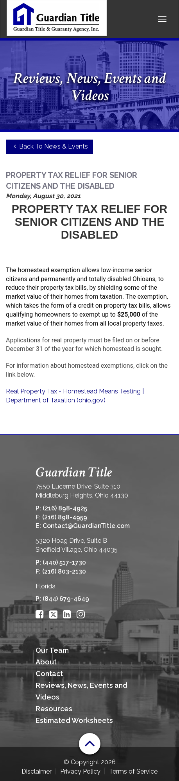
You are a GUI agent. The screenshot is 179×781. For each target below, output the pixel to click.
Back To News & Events (49, 146)
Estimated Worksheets (74, 720)
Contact (49, 673)
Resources (54, 709)
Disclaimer (36, 771)
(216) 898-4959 (64, 517)
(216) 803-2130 (64, 571)
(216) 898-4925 (65, 508)
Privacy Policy (80, 771)
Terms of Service (133, 771)
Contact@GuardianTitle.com (86, 526)
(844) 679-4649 (66, 598)
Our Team (52, 650)
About (46, 662)
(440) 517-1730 (64, 562)
